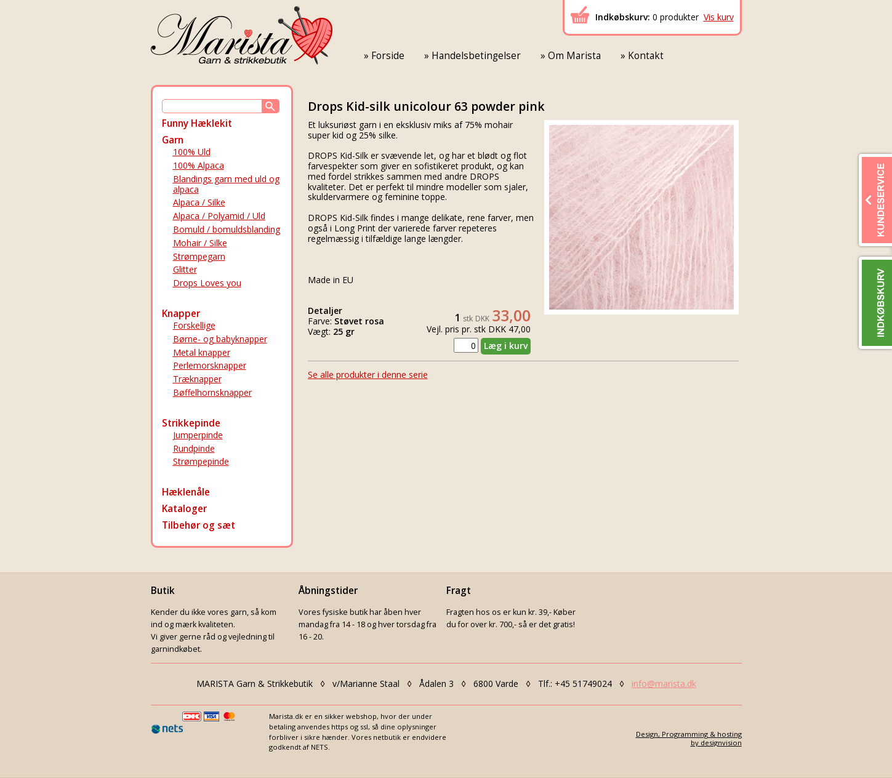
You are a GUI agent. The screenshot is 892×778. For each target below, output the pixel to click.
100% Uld (192, 152)
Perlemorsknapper (209, 365)
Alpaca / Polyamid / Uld (219, 216)
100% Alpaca (198, 165)
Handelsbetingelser (476, 55)
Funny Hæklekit (197, 123)
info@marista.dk (664, 683)
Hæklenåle (186, 492)
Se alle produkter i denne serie (368, 374)
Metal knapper (201, 352)
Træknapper (197, 379)
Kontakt (646, 55)
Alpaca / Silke (199, 202)
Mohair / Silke (200, 243)
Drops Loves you (207, 283)
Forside (387, 55)
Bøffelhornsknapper (212, 392)
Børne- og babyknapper (220, 339)
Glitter (185, 269)
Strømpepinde (201, 461)
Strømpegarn (199, 256)
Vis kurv (719, 17)
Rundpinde (194, 448)
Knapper (181, 313)
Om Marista (574, 55)
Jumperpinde (198, 435)
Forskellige (194, 325)
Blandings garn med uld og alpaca (226, 184)
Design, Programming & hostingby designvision (689, 738)
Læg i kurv (506, 345)
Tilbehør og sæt (198, 525)
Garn (172, 140)
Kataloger (184, 508)
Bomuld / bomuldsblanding (226, 229)
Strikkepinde (191, 423)
